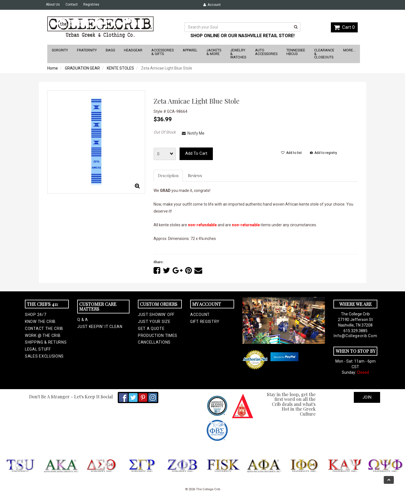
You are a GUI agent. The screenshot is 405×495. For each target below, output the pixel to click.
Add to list (291, 153)
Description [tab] (168, 175)
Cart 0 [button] (344, 27)
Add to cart (196, 153)
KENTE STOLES (120, 68)
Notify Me (193, 133)
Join (366, 397)
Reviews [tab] (195, 175)
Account (212, 5)
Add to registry (323, 153)
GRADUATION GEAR (82, 68)
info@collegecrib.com (355, 336)
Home (52, 68)
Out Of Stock (165, 132)
